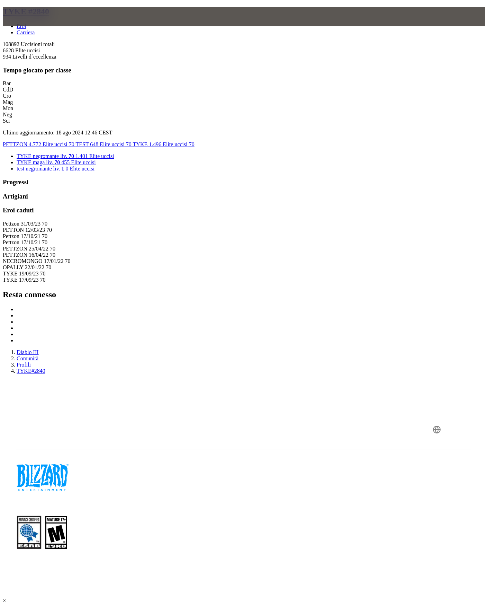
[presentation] (34, 24)
